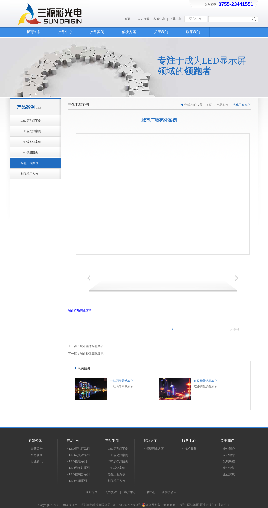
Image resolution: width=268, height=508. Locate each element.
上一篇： (86, 346)
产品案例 (222, 105)
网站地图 (192, 505)
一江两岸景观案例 (122, 380)
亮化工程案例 (242, 105)
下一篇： (86, 353)
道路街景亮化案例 (206, 380)
